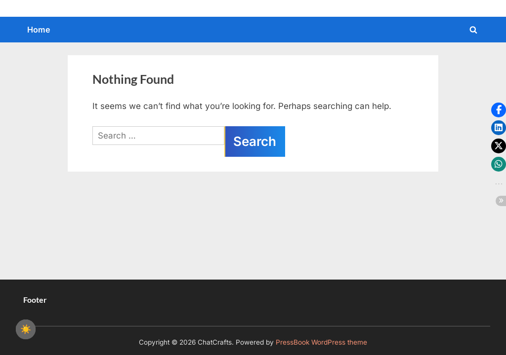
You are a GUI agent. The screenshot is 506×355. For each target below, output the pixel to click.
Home (38, 30)
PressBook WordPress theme (321, 342)
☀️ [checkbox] (25, 329)
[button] (498, 110)
